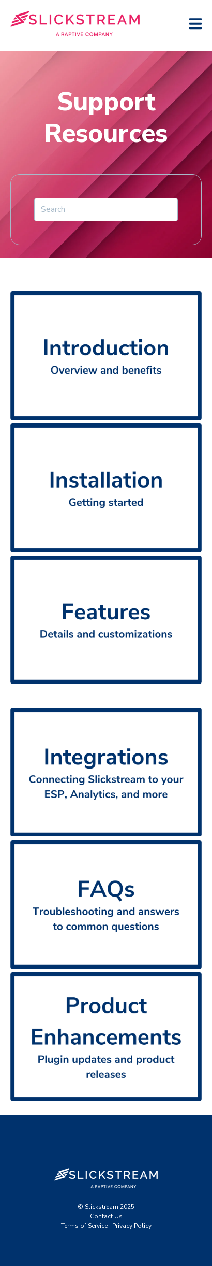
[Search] (106, 209)
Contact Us (106, 1216)
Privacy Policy (132, 1225)
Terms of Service (84, 1225)
